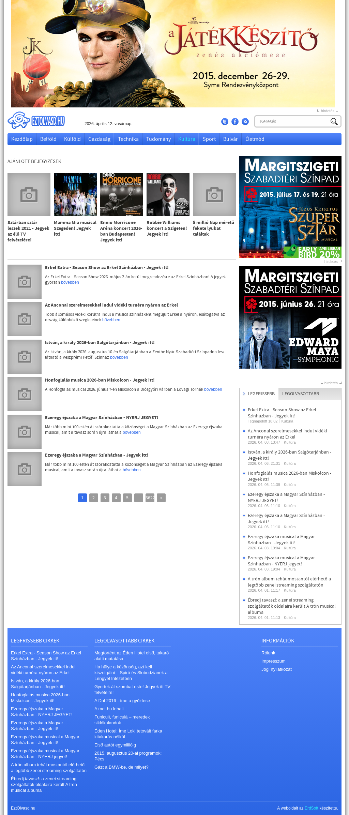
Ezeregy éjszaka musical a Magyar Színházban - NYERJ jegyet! (281, 561)
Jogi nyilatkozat (276, 669)
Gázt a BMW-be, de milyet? (121, 767)
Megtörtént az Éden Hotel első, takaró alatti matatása (131, 655)
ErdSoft (311, 808)
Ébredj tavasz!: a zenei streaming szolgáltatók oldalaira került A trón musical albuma (292, 606)
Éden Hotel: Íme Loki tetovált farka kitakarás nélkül (128, 733)
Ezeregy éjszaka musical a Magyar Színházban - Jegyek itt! (281, 540)
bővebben (70, 282)
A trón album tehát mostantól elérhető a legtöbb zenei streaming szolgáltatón (289, 582)
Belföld (48, 139)
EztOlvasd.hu (42, 120)
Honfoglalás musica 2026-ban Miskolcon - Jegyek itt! (100, 380)
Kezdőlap (22, 139)
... (138, 498)
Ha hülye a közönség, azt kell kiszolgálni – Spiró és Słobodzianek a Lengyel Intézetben (131, 672)
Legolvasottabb (300, 394)
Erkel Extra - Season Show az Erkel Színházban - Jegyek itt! (107, 268)
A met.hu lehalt (109, 708)
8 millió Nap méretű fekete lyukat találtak (213, 228)
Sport (209, 139)
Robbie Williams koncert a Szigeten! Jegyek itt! (167, 228)
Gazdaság (99, 139)
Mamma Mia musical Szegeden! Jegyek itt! (75, 228)
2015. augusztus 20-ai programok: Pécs (128, 756)
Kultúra (186, 139)
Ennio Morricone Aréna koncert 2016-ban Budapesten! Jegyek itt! (121, 231)
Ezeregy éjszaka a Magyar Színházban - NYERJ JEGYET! (101, 418)
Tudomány (158, 139)
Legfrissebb (261, 394)
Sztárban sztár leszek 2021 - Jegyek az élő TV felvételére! (28, 231)
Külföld (72, 139)
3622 (150, 498)
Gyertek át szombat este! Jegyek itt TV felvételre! (132, 689)
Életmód (254, 139)
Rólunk (268, 652)
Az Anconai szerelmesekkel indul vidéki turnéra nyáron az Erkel (111, 305)
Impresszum (273, 661)
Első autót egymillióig (115, 744)
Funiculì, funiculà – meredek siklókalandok (122, 719)
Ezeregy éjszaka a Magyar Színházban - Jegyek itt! (96, 455)
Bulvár (230, 139)
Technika (128, 139)
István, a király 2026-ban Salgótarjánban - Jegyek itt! (100, 343)
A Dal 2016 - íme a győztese (122, 700)
